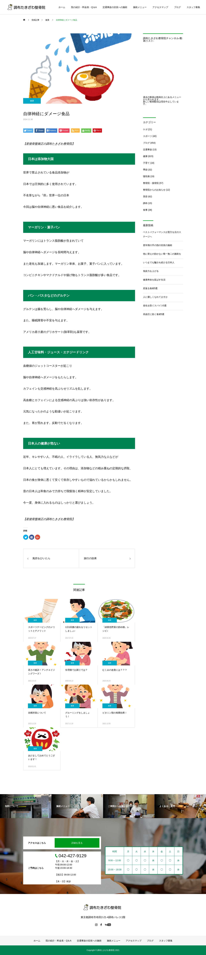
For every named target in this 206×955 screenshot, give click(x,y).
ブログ (177, 7)
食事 (145, 210)
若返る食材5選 (150, 288)
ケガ (145, 129)
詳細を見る (77, 843)
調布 (145, 203)
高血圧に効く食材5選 (153, 314)
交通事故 (147, 149)
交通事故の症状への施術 (115, 7)
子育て (146, 163)
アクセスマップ (160, 7)
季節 (145, 169)
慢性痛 (146, 176)
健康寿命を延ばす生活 (154, 279)
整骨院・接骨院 (151, 183)
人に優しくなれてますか (155, 297)
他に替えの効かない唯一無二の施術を (162, 254)
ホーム (61, 7)
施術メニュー (140, 7)
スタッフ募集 (193, 7)
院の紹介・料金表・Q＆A (84, 7)
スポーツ (147, 136)
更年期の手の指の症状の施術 (157, 245)
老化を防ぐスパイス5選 (155, 305)
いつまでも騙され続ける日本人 (158, 262)
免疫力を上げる (151, 271)
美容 (145, 196)
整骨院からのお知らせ (154, 189)
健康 (32, 101)
